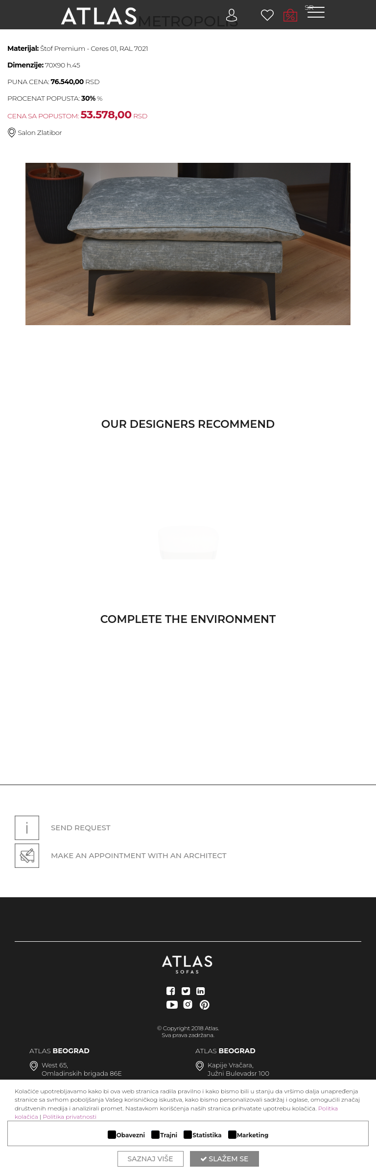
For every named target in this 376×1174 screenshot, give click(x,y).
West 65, (55, 1065)
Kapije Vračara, (231, 1065)
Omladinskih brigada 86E (82, 1073)
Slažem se (224, 1158)
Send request (62, 828)
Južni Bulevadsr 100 (238, 1073)
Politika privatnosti (69, 1116)
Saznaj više (150, 1158)
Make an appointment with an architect (121, 855)
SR (309, 7)
